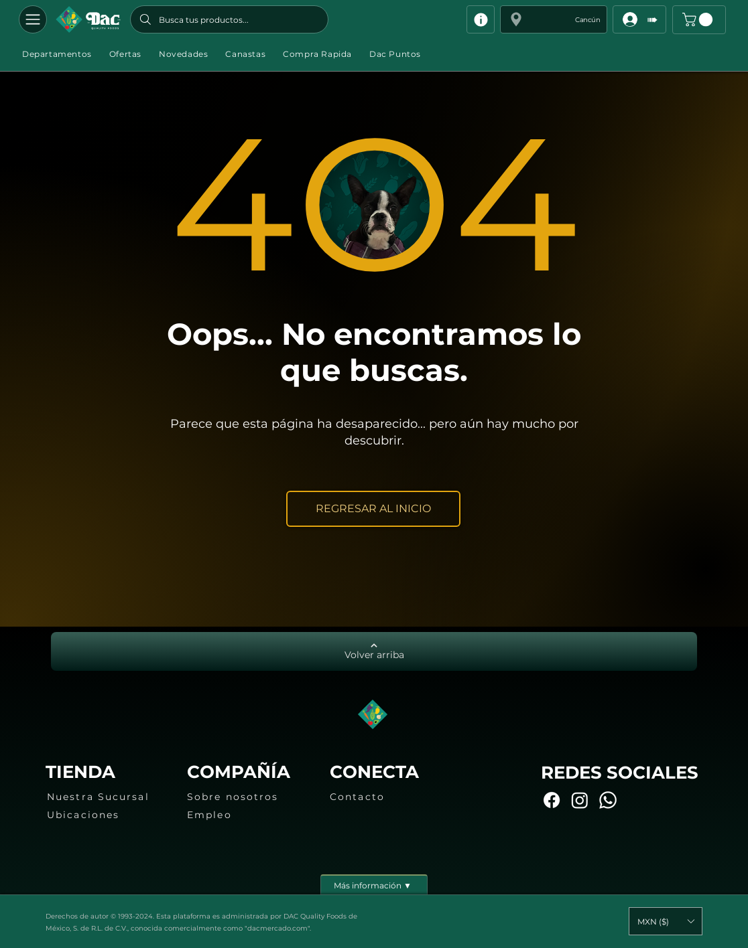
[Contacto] (389, 797)
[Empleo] (246, 815)
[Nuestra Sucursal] (106, 797)
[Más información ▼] (374, 884)
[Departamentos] (33, 19)
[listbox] (665, 921)
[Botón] (88, 19)
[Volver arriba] (374, 651)
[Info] (480, 19)
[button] (553, 19)
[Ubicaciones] (106, 815)
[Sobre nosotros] (246, 797)
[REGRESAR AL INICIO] (373, 509)
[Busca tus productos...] (229, 19)
